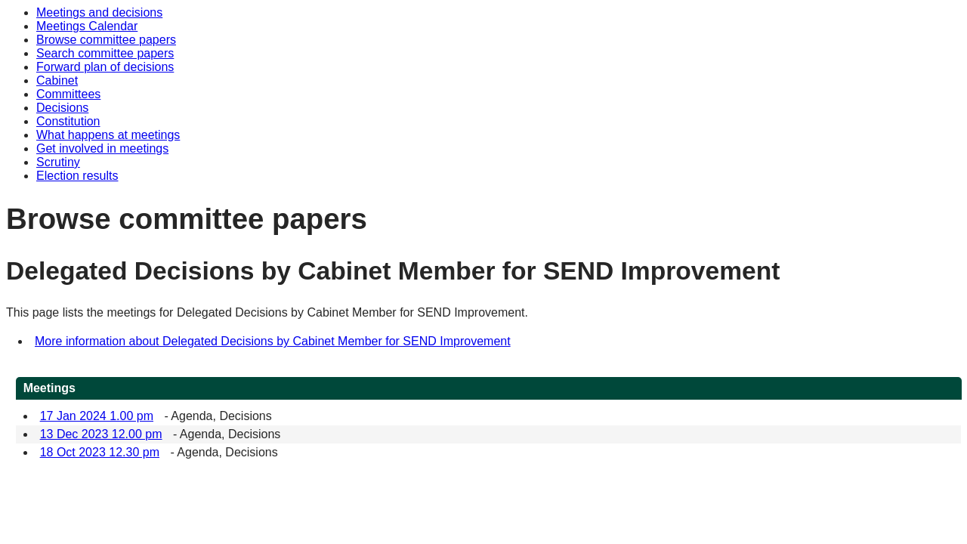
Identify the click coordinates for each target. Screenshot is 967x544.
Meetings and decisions (99, 12)
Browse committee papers (106, 39)
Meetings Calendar (86, 26)
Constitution (68, 121)
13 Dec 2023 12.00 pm (101, 434)
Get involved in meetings (102, 148)
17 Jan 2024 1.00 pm (96, 416)
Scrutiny (58, 162)
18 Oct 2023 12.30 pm (99, 452)
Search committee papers (105, 53)
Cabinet (57, 80)
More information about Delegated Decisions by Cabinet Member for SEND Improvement (273, 341)
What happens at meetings (108, 134)
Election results (77, 175)
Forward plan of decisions (105, 66)
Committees (68, 94)
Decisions (62, 107)
